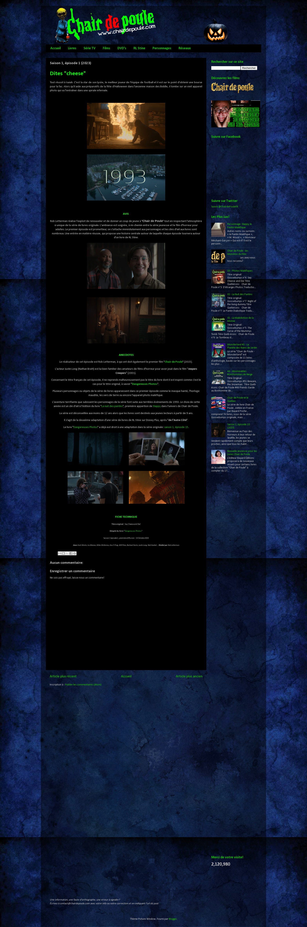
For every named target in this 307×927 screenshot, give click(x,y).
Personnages (162, 48)
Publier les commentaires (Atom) (83, 684)
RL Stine (139, 48)
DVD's (121, 48)
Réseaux (185, 48)
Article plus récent (63, 676)
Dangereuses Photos (144, 384)
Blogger (173, 919)
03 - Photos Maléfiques (240, 271)
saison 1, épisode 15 (176, 427)
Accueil (55, 48)
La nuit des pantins (112, 406)
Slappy (157, 406)
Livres (72, 48)
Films (106, 48)
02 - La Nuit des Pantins (239, 294)
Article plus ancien (189, 676)
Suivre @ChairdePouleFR (224, 206)
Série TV (90, 48)
